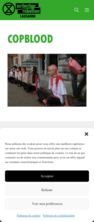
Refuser (47, 189)
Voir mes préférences (47, 203)
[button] (86, 134)
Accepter (47, 175)
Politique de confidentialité (59, 215)
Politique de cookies (28, 215)
